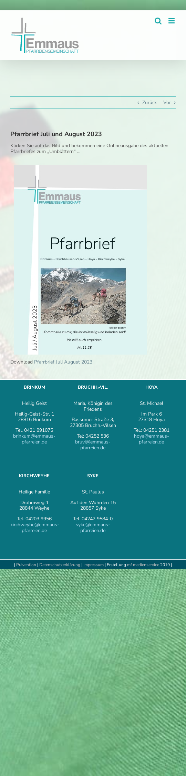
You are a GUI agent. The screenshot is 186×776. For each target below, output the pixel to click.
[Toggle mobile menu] (172, 20)
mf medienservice (143, 565)
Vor (167, 102)
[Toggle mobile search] (158, 20)
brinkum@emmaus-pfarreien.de (34, 439)
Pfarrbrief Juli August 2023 (63, 362)
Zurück (149, 102)
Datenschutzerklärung (59, 565)
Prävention (26, 565)
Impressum (94, 565)
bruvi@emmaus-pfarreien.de (93, 445)
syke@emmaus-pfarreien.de (93, 527)
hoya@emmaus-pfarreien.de (151, 439)
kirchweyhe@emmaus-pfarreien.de (34, 527)
